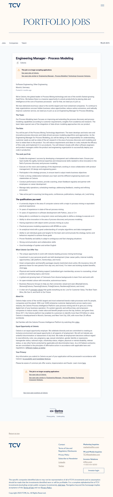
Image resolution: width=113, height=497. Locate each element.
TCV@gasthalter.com (91, 454)
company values (36, 290)
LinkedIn (61, 462)
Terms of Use (28, 488)
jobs (4, 43)
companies (13, 43)
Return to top (14, 433)
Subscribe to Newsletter (68, 458)
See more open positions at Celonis (35, 393)
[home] (32, 5)
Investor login (93, 470)
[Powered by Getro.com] (56, 411)
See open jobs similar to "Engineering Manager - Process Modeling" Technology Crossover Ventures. (56, 76)
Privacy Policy (63, 455)
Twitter (61, 466)
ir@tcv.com (87, 462)
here (25, 268)
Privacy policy (51, 416)
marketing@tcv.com (91, 447)
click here (61, 485)
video (77, 322)
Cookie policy (61, 416)
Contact (61, 444)
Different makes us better (35, 348)
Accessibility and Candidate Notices (37, 359)
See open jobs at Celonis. (30, 73)
